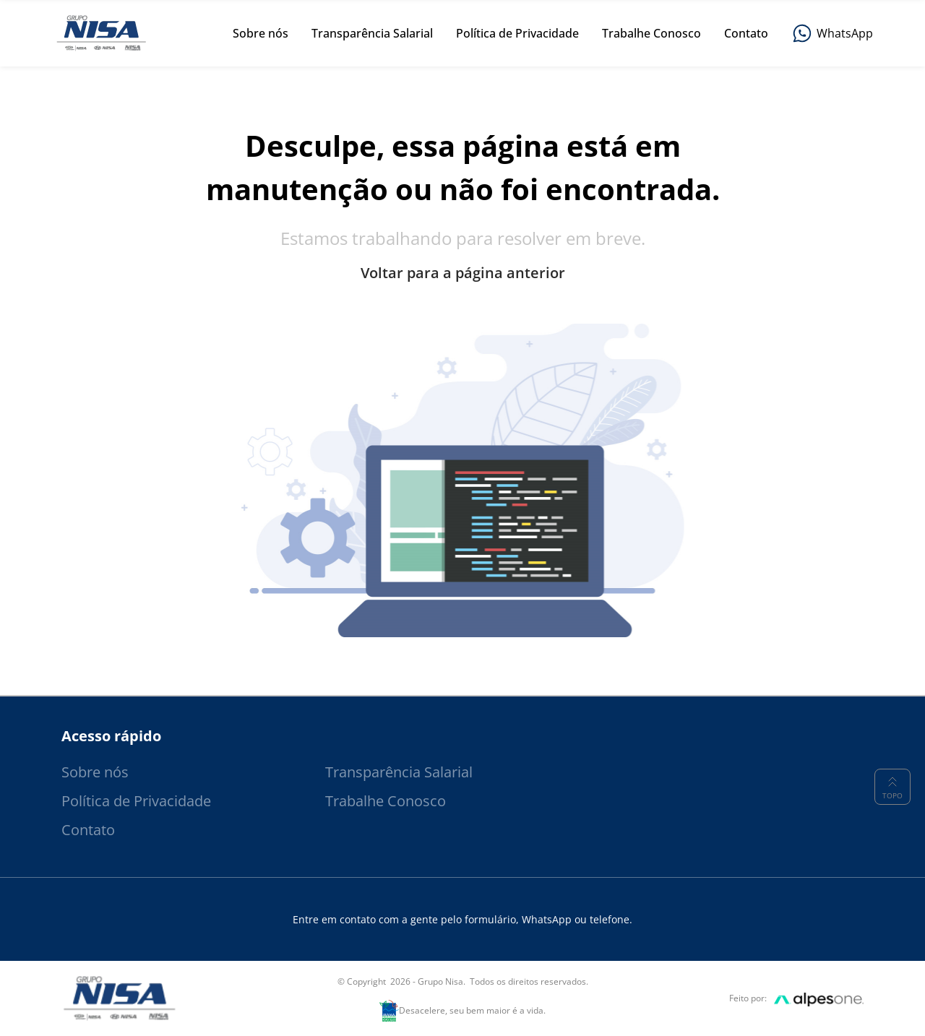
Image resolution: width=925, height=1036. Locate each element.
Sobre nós (95, 772)
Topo (892, 786)
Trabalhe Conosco (385, 801)
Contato (88, 829)
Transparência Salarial (399, 772)
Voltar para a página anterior (463, 273)
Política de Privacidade (136, 801)
